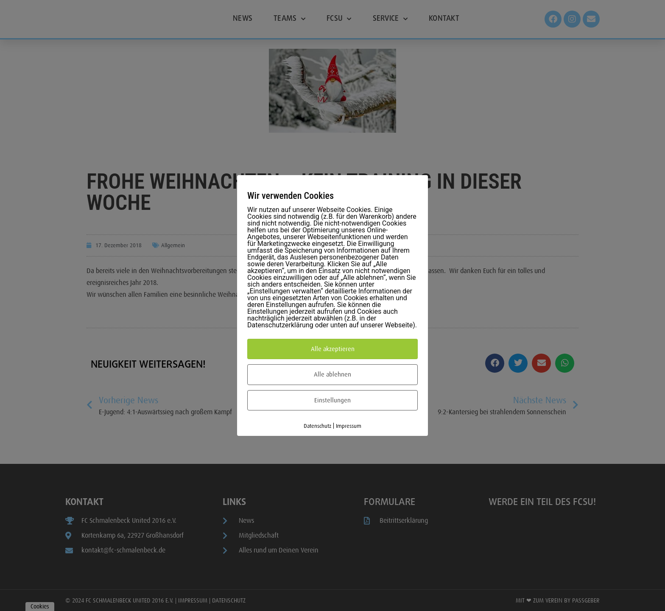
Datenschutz (317, 426)
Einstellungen (332, 400)
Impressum (348, 426)
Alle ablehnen (332, 374)
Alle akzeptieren (333, 349)
